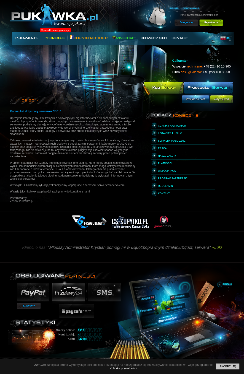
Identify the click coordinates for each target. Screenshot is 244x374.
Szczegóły (29, 305)
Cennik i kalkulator (172, 125)
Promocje (55, 38)
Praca (162, 148)
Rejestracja (211, 22)
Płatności (165, 163)
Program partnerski (173, 178)
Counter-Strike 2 (88, 37)
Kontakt (180, 38)
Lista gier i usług (170, 133)
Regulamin (165, 185)
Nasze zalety (167, 155)
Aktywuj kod (221, 99)
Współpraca (167, 170)
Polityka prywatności (123, 368)
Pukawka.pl (26, 38)
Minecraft (124, 37)
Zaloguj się (186, 22)
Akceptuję (228, 366)
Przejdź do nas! (195, 99)
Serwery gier (154, 38)
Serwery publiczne (171, 140)
